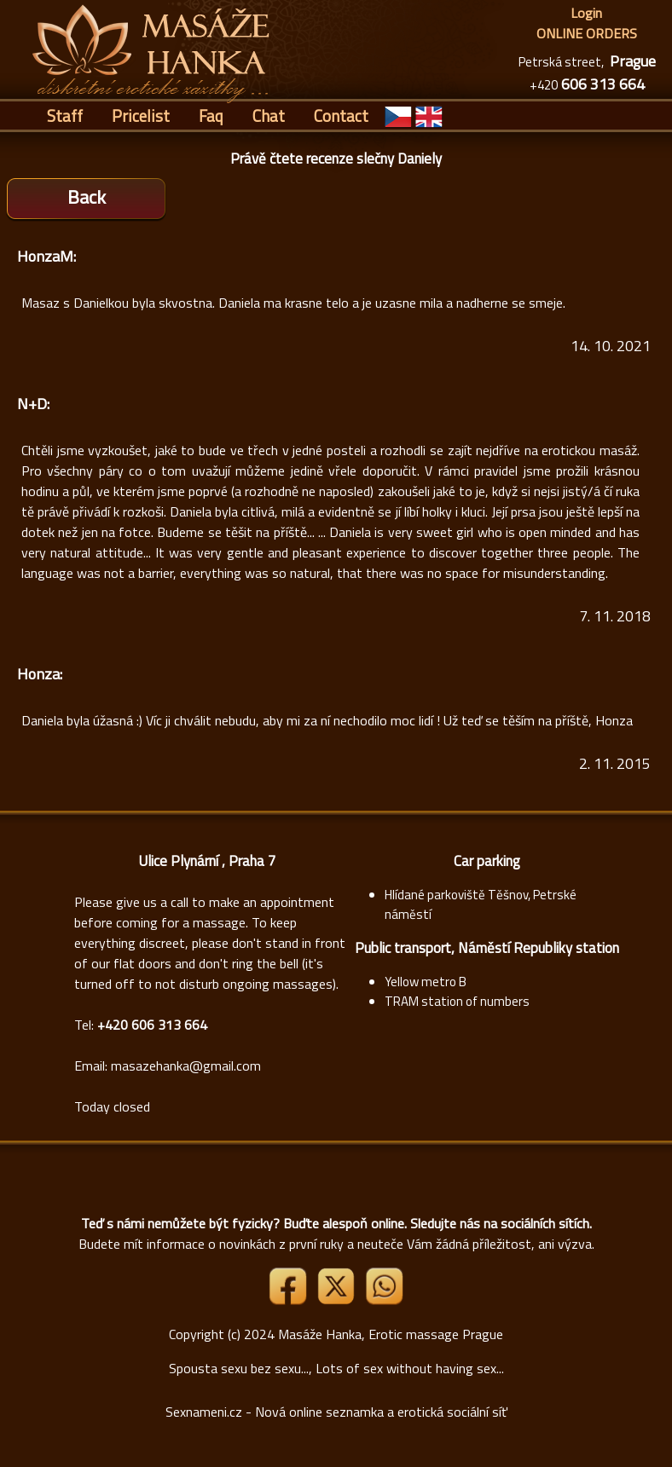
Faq (211, 115)
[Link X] (337, 1300)
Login (586, 13)
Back (86, 196)
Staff (65, 115)
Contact (341, 115)
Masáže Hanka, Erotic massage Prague (390, 1334)
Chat (268, 115)
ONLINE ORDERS (586, 33)
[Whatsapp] (384, 1300)
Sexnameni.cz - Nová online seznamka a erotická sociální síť (336, 1411)
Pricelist (141, 115)
